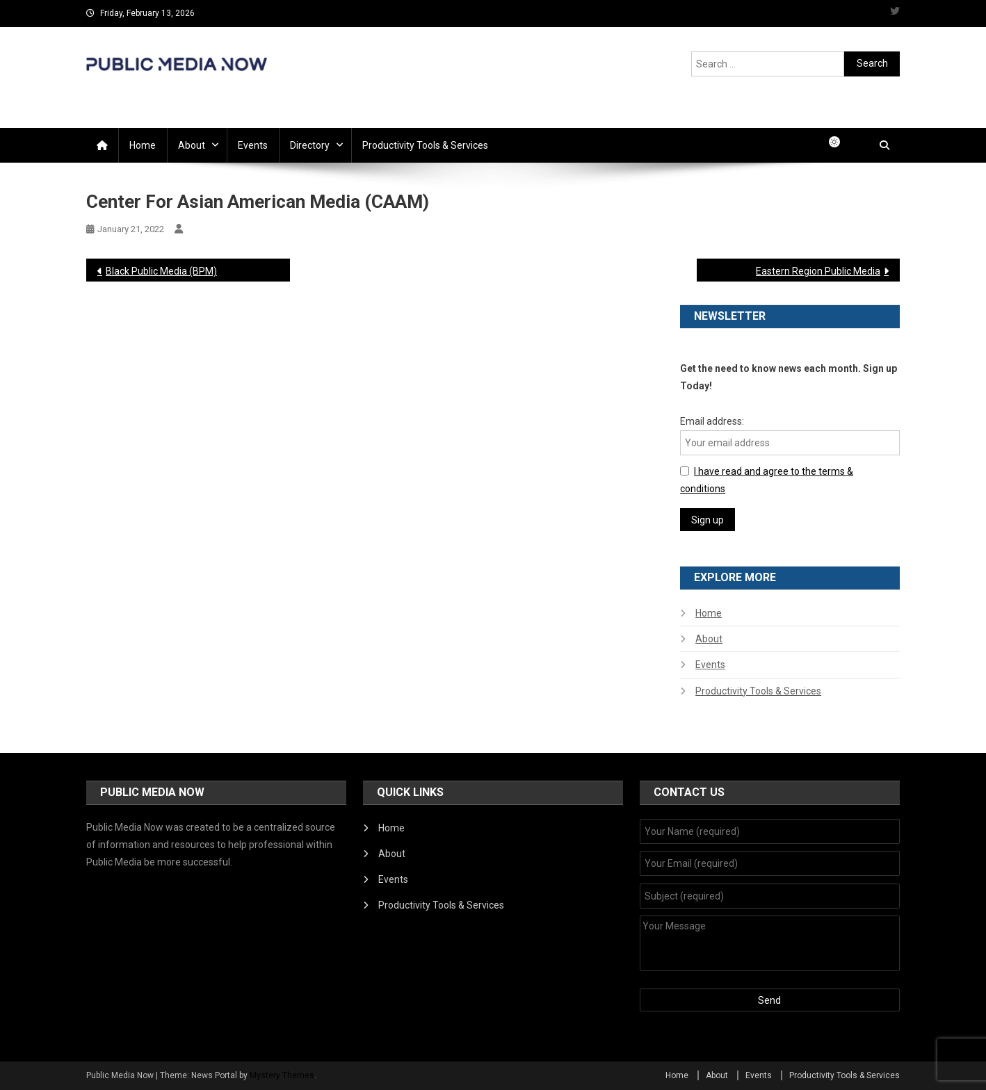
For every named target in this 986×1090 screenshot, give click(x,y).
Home (142, 145)
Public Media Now (176, 86)
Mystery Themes (282, 1075)
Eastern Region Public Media (818, 271)
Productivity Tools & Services (425, 145)
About (191, 145)
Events (253, 145)
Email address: (712, 421)
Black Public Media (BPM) (161, 271)
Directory (310, 145)
